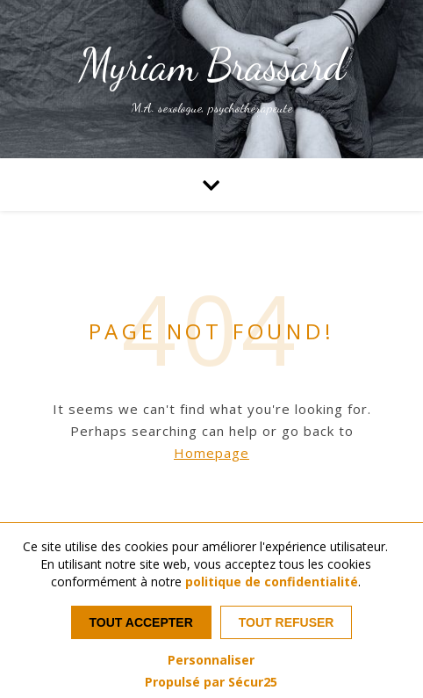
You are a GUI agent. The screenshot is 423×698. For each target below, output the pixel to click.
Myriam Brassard (212, 65)
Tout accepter (141, 622)
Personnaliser (211, 660)
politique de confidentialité (271, 581)
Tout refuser (286, 622)
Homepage (211, 453)
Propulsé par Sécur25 (211, 682)
